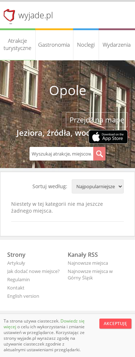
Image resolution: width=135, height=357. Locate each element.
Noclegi (86, 44)
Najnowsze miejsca (88, 263)
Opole (67, 90)
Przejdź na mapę (96, 120)
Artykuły (16, 263)
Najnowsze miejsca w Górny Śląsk (90, 274)
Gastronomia (54, 44)
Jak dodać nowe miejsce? (33, 271)
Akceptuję (115, 323)
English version (23, 296)
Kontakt (15, 287)
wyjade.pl (35, 15)
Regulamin (18, 279)
